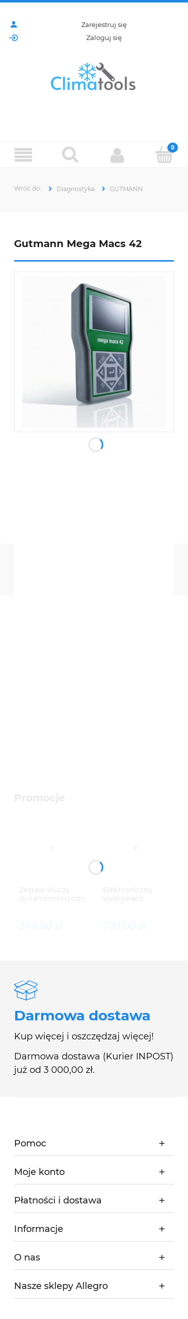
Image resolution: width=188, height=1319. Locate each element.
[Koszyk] (164, 155)
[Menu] (23, 155)
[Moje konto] (117, 155)
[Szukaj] (70, 155)
